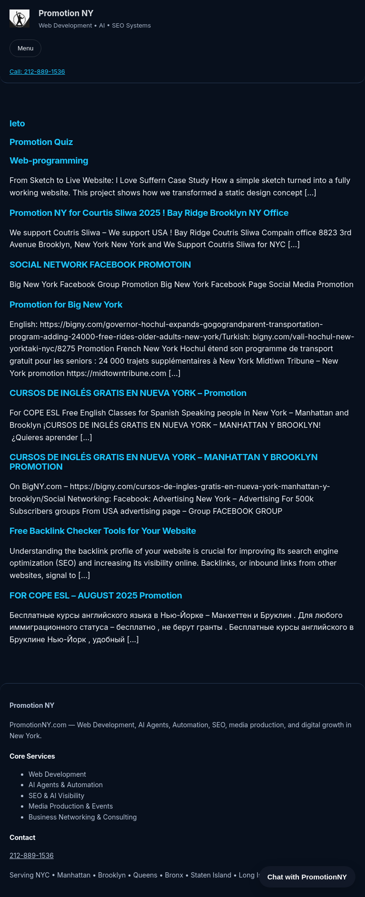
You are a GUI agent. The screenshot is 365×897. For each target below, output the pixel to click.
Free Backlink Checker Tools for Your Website (103, 531)
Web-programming (49, 160)
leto (17, 123)
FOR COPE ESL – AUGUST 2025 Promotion (96, 595)
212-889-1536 (32, 855)
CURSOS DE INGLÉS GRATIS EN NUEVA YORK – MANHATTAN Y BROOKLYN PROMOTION (163, 462)
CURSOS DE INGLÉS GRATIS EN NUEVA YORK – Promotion (128, 393)
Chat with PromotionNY (307, 877)
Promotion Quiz (41, 142)
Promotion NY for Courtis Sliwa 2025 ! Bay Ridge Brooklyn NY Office (149, 213)
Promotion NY (66, 13)
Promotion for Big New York (66, 304)
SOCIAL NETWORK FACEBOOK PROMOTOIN (100, 265)
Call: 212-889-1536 (37, 71)
